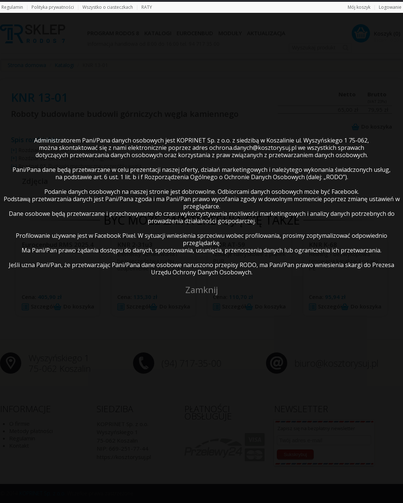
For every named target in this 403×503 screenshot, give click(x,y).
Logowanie (390, 7)
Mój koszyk (359, 7)
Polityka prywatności (53, 7)
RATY (146, 7)
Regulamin (12, 7)
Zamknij (201, 290)
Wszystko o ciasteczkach (107, 7)
